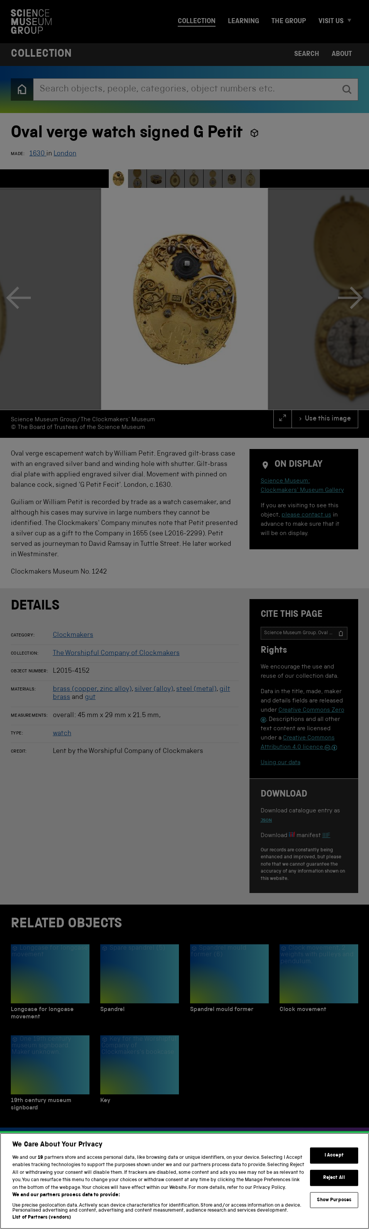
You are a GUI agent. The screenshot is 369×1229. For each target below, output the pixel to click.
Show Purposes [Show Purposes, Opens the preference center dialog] (334, 1199)
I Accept (334, 1155)
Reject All (334, 1177)
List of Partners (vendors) (41, 1217)
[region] (184, 1181)
